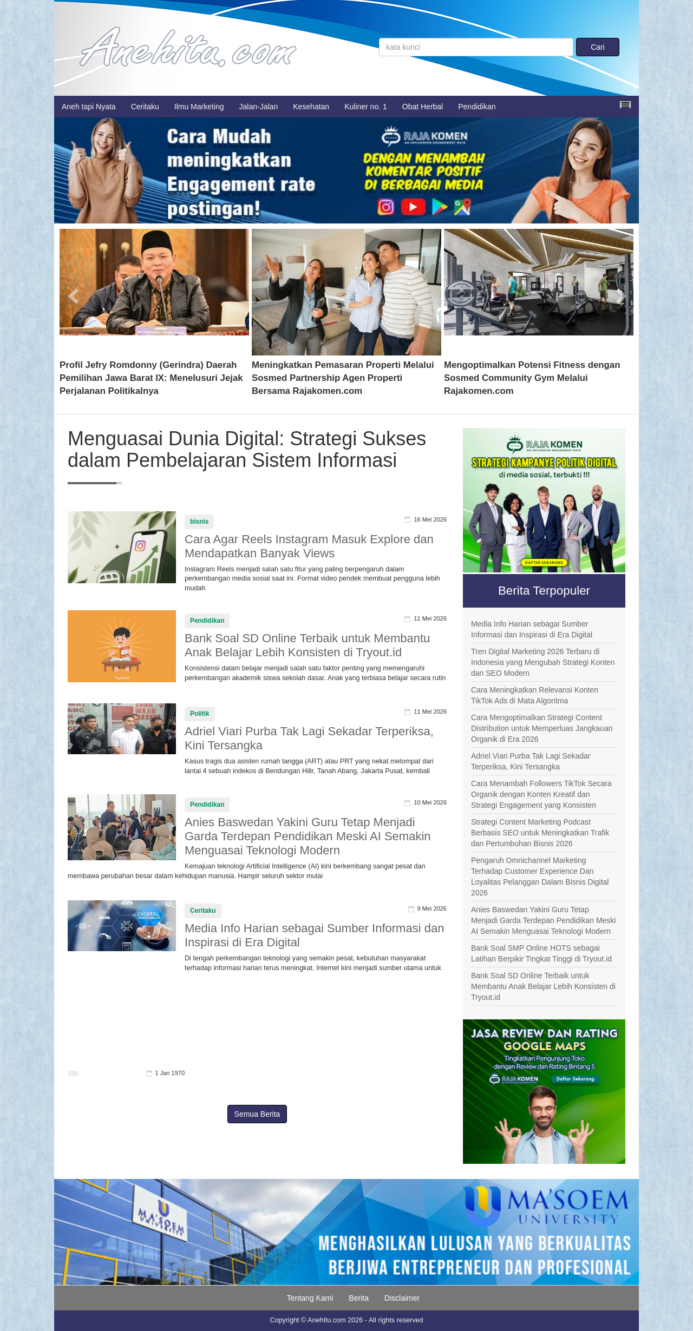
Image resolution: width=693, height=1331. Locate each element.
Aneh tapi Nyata (89, 106)
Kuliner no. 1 (365, 106)
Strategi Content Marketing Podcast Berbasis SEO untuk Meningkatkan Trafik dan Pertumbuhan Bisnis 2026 (540, 833)
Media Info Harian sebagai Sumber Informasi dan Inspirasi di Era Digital (531, 629)
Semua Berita (257, 1114)
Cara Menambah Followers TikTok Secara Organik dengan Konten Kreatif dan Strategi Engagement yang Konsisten (541, 794)
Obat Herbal (422, 106)
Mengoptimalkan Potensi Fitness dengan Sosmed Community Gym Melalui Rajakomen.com (532, 378)
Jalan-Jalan (258, 106)
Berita (359, 1298)
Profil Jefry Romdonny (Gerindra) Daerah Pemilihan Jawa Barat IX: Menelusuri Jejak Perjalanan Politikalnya (151, 378)
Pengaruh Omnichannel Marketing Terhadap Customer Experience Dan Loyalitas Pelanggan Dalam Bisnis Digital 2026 (540, 876)
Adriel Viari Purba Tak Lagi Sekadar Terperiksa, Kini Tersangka (531, 761)
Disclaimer (402, 1298)
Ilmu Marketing (199, 106)
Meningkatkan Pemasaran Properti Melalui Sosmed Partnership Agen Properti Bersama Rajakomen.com (343, 378)
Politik (200, 713)
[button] (74, 292)
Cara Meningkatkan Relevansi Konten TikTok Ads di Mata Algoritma (534, 695)
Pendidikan (476, 106)
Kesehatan (311, 106)
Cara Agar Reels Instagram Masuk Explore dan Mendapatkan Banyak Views (309, 546)
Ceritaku (145, 106)
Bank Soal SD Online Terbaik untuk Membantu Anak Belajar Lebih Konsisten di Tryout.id (307, 645)
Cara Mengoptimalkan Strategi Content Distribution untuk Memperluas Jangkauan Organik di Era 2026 (541, 728)
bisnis (199, 521)
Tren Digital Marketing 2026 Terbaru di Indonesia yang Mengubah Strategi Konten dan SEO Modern (542, 662)
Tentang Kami (310, 1298)
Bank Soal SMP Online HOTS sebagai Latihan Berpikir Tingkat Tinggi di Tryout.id (541, 953)
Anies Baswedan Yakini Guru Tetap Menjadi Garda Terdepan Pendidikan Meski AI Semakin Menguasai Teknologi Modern (308, 836)
